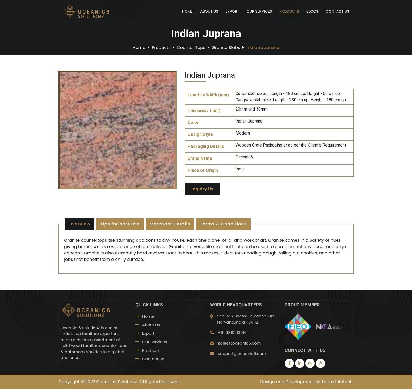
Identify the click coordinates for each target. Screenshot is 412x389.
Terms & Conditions (223, 224)
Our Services (259, 11)
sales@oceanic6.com (239, 343)
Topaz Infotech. (337, 382)
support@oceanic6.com (242, 353)
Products (289, 11)
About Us (209, 11)
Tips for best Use (120, 224)
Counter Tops (191, 47)
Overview (79, 224)
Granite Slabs (226, 47)
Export (232, 11)
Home (187, 11)
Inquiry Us (202, 189)
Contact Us (337, 11)
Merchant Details (170, 224)
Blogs (312, 11)
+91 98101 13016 (232, 332)
